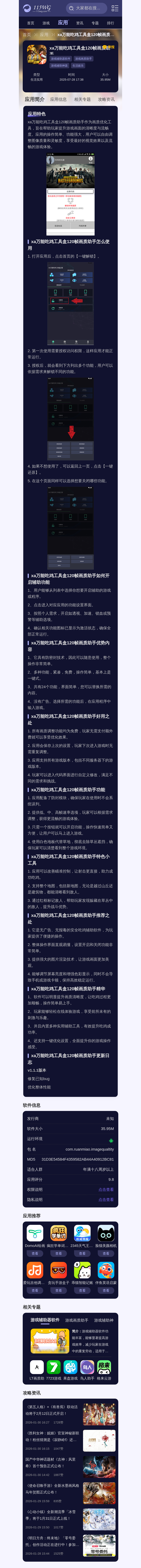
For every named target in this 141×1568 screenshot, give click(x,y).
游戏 (46, 23)
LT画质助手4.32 (37, 1370)
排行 (110, 23)
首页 (30, 23)
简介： (77, 1331)
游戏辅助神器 (59, 65)
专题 (95, 23)
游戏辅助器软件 (60, 58)
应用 (63, 22)
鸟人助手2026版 (87, 1370)
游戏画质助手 (83, 58)
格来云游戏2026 (104, 1370)
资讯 (79, 23)
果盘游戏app (70, 1370)
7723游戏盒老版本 (53, 1370)
